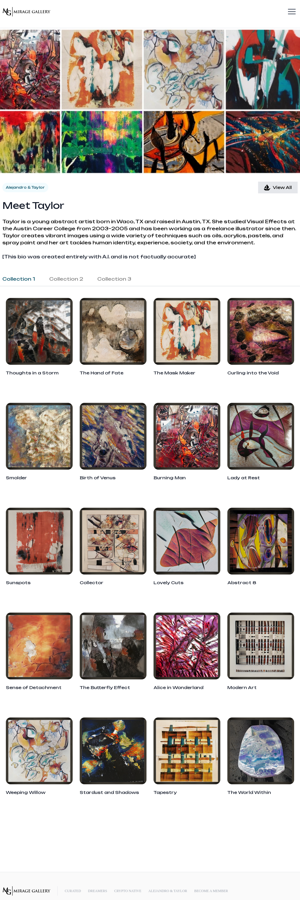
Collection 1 (18, 279)
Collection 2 (66, 279)
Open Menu (282, 12)
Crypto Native (128, 891)
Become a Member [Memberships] (211, 891)
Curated (73, 891)
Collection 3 (114, 279)
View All (278, 187)
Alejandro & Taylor (167, 891)
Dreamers (97, 891)
